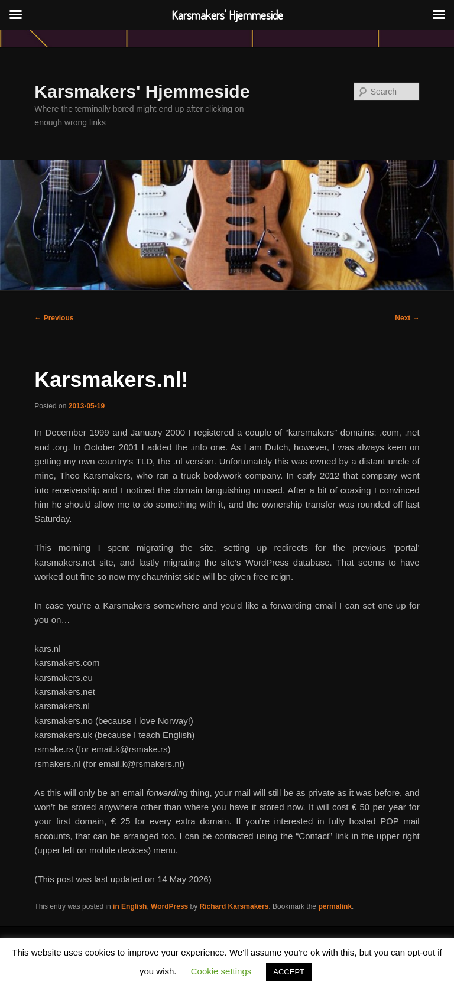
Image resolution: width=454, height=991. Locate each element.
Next (407, 318)
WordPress (169, 906)
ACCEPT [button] (288, 971)
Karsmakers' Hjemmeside (141, 91)
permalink (335, 906)
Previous (53, 318)
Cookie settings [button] (221, 971)
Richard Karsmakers (234, 906)
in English (130, 906)
